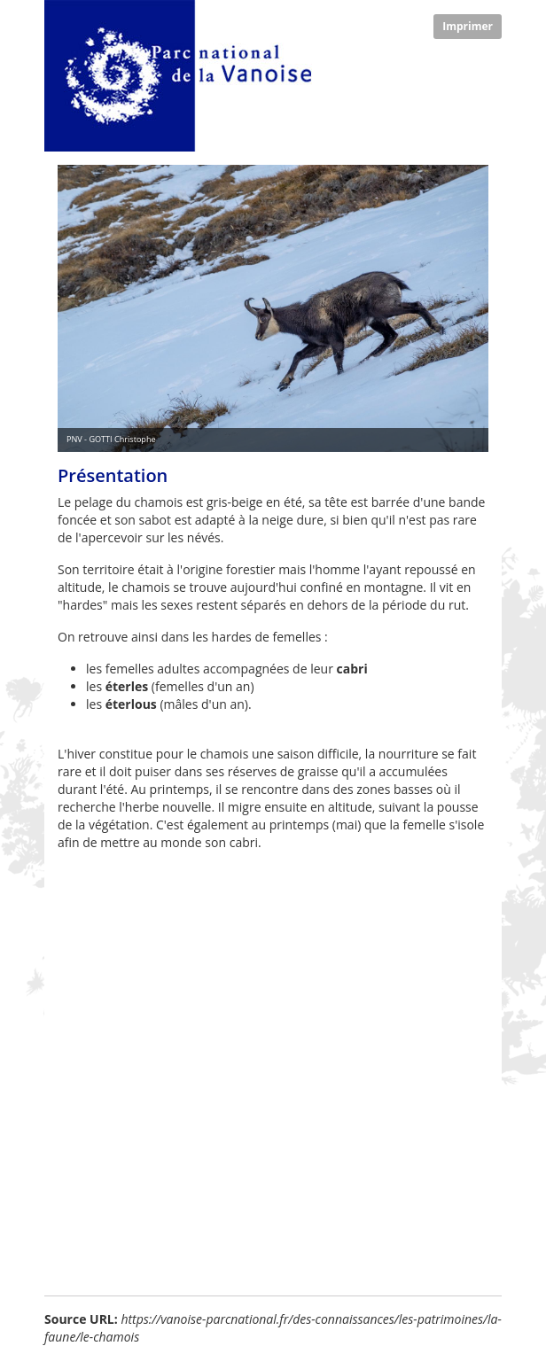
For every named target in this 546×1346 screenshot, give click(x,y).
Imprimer (467, 26)
